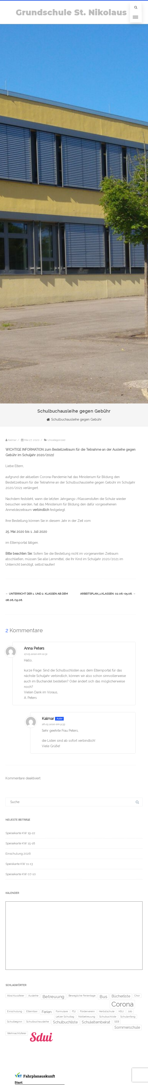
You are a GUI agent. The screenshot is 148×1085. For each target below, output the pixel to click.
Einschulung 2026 (18, 853)
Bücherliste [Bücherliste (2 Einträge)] (120, 996)
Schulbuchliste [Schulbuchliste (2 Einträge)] (65, 1022)
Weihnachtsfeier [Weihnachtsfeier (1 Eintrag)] (16, 1033)
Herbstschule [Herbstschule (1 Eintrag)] (106, 1011)
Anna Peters (34, 648)
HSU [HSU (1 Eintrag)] (121, 1011)
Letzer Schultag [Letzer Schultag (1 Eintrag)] (65, 1016)
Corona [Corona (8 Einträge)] (122, 1004)
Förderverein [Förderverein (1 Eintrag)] (87, 1011)
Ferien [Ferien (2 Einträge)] (47, 1012)
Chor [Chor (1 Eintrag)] (137, 995)
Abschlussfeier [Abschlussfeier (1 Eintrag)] (15, 995)
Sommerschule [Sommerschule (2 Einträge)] (127, 1027)
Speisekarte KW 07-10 (20, 874)
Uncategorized (56, 440)
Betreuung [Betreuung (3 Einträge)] (53, 996)
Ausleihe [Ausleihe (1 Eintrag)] (33, 995)
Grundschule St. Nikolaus (71, 12)
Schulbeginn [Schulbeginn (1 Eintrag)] (14, 1021)
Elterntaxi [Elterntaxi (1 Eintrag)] (31, 1011)
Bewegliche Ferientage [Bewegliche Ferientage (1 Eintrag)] (82, 995)
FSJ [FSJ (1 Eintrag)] (74, 1011)
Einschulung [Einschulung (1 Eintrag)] (14, 1011)
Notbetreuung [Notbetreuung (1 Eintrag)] (86, 1016)
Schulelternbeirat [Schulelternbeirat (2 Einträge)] (96, 1022)
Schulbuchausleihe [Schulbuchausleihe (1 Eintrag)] (37, 1021)
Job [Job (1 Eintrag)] (130, 1011)
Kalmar (48, 718)
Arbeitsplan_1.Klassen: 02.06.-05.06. (108, 593)
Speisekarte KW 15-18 (20, 843)
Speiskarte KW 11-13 (19, 864)
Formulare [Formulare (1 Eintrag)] (62, 1011)
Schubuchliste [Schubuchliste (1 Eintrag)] (107, 1016)
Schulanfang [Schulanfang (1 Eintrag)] (127, 1016)
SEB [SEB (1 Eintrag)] (116, 1021)
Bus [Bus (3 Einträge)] (103, 996)
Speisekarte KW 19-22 (20, 833)
